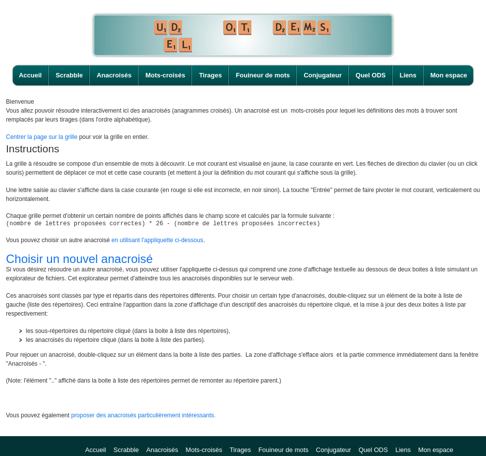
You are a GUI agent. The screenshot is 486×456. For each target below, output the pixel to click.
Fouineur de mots (263, 75)
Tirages (210, 75)
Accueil (30, 75)
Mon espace (448, 75)
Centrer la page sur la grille (41, 136)
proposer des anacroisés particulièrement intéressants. (143, 416)
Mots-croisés (165, 75)
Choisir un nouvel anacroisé (79, 260)
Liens (408, 75)
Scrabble (69, 75)
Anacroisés (114, 75)
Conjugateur (323, 75)
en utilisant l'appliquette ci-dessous (157, 241)
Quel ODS (371, 75)
